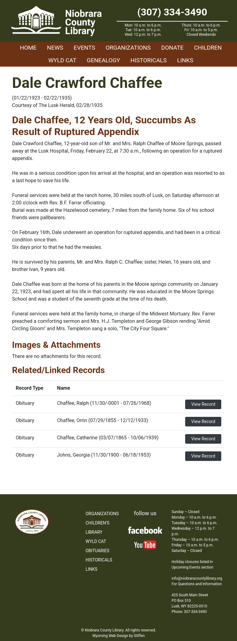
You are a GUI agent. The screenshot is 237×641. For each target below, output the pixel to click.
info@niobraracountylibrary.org (197, 578)
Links (185, 60)
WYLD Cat (62, 60)
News (55, 47)
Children (208, 47)
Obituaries (97, 550)
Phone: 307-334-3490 (189, 612)
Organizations (128, 47)
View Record (203, 404)
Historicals (149, 60)
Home (28, 47)
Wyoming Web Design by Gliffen (118, 636)
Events (84, 47)
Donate (172, 47)
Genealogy (103, 60)
